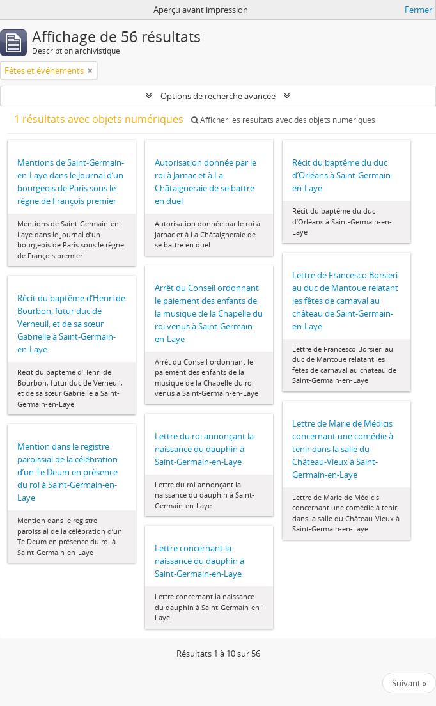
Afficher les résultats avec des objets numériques (283, 119)
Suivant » (409, 683)
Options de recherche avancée (218, 96)
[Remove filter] (90, 70)
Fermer (418, 9)
